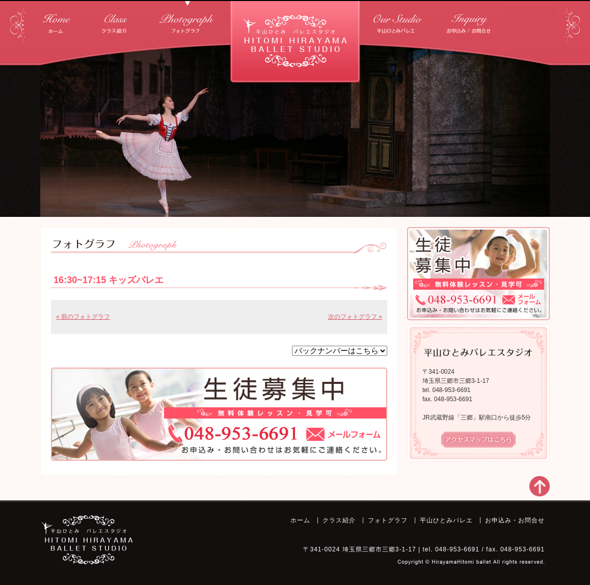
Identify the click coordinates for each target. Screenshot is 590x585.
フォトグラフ (187, 20)
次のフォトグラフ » (355, 316)
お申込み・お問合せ (470, 20)
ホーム (57, 20)
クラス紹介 (114, 20)
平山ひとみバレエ (399, 20)
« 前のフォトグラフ (83, 316)
